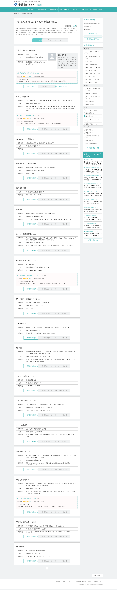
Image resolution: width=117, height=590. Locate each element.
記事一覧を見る (93, 240)
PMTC (88, 61)
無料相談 (88, 130)
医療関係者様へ (98, 9)
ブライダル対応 (90, 143)
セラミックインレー (92, 67)
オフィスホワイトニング (93, 56)
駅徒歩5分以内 (90, 124)
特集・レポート (64, 9)
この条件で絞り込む (93, 148)
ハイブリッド (90, 70)
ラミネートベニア (91, 79)
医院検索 (30, 9)
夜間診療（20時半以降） (93, 136)
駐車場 (88, 116)
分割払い (88, 104)
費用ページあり (90, 93)
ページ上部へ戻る (98, 577)
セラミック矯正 (90, 64)
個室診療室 (89, 113)
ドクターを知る (53, 9)
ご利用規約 (78, 582)
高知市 (87, 26)
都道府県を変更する (93, 39)
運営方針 (84, 582)
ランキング (67, 40)
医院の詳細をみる (26, 87)
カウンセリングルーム (92, 119)
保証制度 (88, 101)
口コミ (75, 9)
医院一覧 (28, 40)
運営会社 (58, 582)
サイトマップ (99, 582)
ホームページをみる (67, 87)
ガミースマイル (90, 82)
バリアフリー (90, 110)
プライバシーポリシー (67, 582)
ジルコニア (89, 76)
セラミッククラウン (92, 73)
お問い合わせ (91, 582)
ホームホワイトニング (92, 52)
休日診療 (88, 140)
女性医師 (88, 133)
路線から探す (93, 33)
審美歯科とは (19, 9)
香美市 (87, 29)
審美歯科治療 (42, 9)
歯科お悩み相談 (86, 9)
